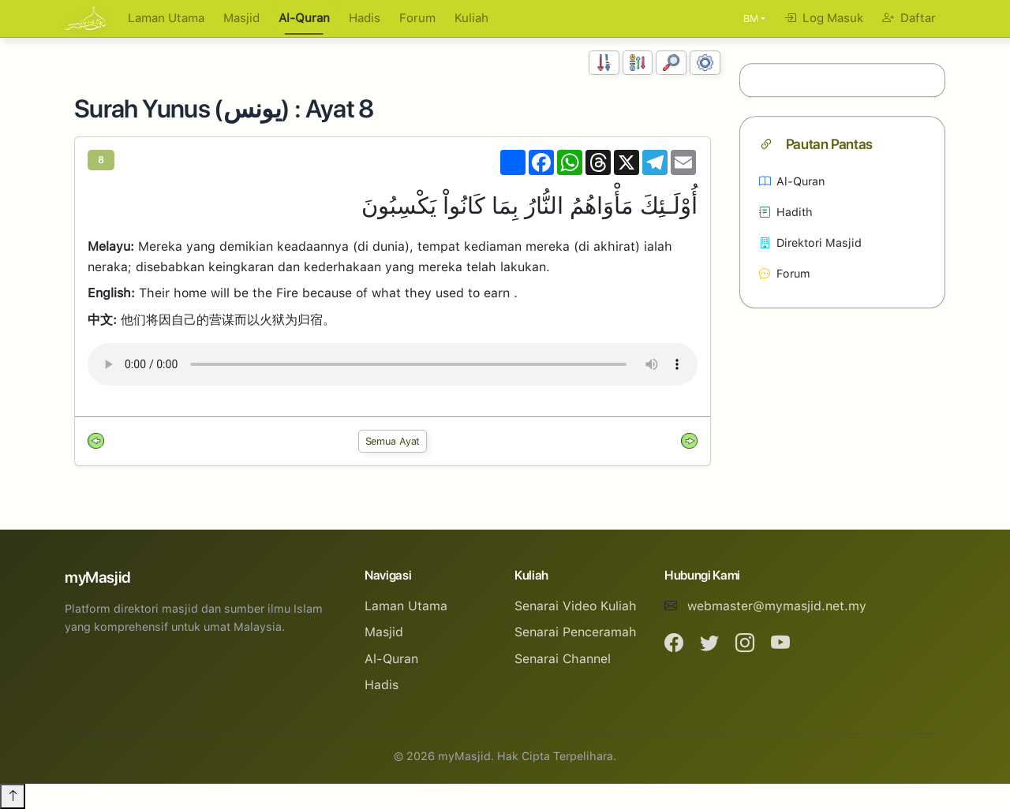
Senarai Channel (562, 658)
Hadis (364, 18)
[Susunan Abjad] (638, 62)
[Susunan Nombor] (604, 62)
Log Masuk (823, 18)
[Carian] (671, 62)
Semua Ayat (393, 441)
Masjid (241, 18)
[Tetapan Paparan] (705, 62)
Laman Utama (166, 18)
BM (750, 18)
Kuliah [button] (471, 18)
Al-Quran (304, 18)
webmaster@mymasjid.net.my (776, 605)
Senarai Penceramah (575, 631)
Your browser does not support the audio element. (393, 364)
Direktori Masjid (810, 242)
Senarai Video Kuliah (575, 605)
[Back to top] (12, 796)
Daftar (909, 18)
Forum (417, 18)
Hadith (786, 211)
